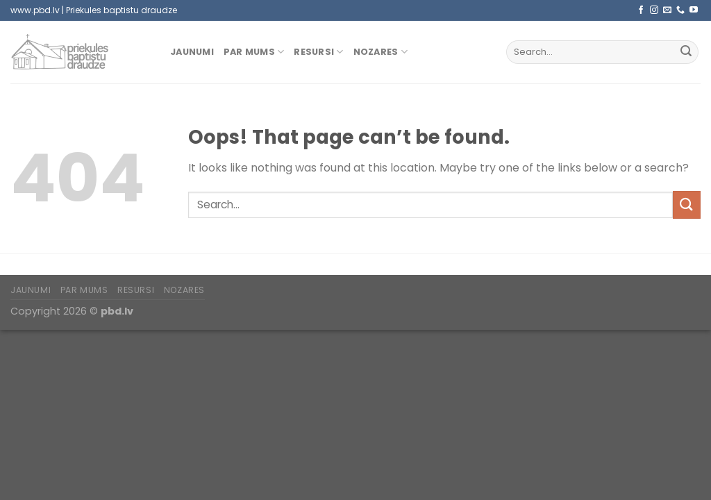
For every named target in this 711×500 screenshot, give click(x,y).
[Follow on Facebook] (641, 10)
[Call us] (680, 10)
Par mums (254, 51)
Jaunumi (192, 52)
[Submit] (686, 52)
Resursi (318, 51)
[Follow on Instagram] (654, 10)
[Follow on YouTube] (693, 10)
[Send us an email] (667, 10)
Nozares (380, 51)
